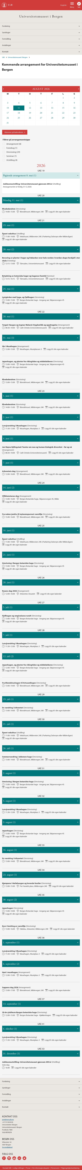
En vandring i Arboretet (12, 707)
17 (8, 113)
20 (41, 113)
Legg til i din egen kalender (59, 211)
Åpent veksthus (9, 233)
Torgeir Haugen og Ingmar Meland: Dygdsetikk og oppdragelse (29, 325)
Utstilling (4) (11, 160)
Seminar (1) (11, 156)
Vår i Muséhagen (9, 346)
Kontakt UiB (7, 1168)
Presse (28, 1168)
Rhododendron (8, 209)
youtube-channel (15, 1158)
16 (74, 108)
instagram (9, 1158)
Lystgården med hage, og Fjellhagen (18, 297)
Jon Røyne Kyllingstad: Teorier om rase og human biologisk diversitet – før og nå (37, 447)
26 (30, 118)
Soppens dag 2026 (10, 987)
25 (19, 118)
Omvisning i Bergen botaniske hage (18, 563)
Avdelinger (6, 45)
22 (63, 113)
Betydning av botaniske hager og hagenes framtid (24, 276)
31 (8, 123)
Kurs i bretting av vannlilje (14, 926)
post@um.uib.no (8, 1119)
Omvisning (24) (13, 152)
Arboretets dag (8, 471)
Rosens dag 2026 (9, 591)
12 (30, 108)
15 (63, 108)
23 (74, 113)
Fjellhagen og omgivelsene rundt (16, 616)
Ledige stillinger (18, 1168)
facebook (4, 1158)
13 (41, 108)
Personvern (55, 1168)
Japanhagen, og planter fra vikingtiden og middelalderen (27, 361)
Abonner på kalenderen (13, 132)
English (64, 5)
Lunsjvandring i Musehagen (14, 425)
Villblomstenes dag (10, 496)
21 (52, 113)
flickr (20, 1158)
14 (52, 108)
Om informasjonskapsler (40, 1168)
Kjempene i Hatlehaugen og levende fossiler (21, 883)
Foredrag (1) (11, 148)
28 (52, 118)
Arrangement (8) (13, 143)
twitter (25, 1158)
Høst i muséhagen (10, 972)
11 (19, 108)
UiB (3, 57)
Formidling (6, 39)
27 (41, 118)
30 (74, 118)
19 (30, 113)
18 (19, 113)
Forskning (6, 26)
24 (8, 118)
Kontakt (5, 51)
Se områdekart (7, 1147)
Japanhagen (7, 830)
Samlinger (6, 32)
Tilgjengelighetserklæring (70, 1168)
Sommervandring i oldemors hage (17, 757)
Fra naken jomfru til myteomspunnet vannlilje (22, 514)
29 (63, 118)
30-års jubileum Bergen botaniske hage (19, 1012)
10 (8, 108)
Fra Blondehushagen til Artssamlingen (19, 683)
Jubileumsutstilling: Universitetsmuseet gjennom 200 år (27, 184)
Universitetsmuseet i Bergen (41, 16)
